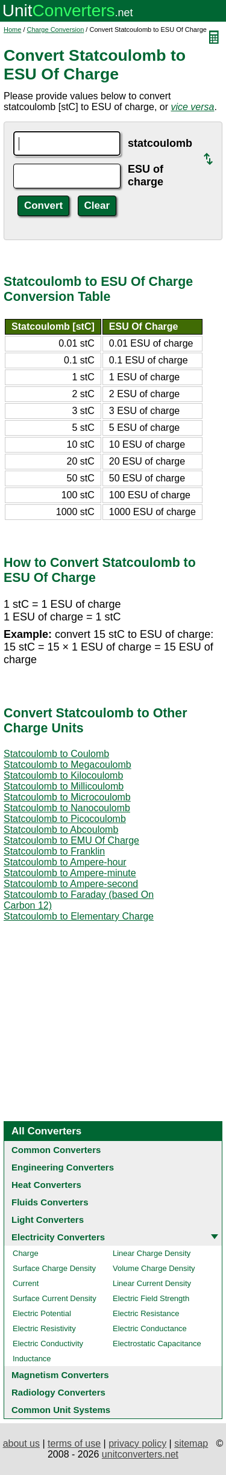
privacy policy (137, 1443)
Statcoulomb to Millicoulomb (64, 786)
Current (26, 1283)
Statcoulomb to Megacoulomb (67, 764)
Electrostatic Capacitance (157, 1343)
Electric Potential (42, 1313)
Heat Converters (46, 1185)
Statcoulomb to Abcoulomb (61, 829)
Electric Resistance (146, 1313)
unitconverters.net (140, 1454)
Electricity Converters (58, 1237)
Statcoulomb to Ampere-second (71, 884)
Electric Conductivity (48, 1343)
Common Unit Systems (60, 1410)
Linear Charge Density (151, 1253)
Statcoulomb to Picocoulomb (65, 819)
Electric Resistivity (44, 1328)
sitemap (191, 1443)
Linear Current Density (152, 1283)
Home (12, 29)
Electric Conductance (150, 1328)
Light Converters (47, 1219)
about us (21, 1443)
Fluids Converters (50, 1202)
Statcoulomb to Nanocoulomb (67, 808)
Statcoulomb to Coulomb (56, 754)
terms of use (74, 1443)
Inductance (32, 1358)
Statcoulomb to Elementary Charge (79, 916)
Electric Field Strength (151, 1298)
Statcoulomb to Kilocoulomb (63, 775)
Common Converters (56, 1150)
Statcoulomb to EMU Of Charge (71, 840)
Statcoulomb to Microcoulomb (67, 797)
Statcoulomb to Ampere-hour (65, 862)
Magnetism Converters (60, 1375)
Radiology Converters (58, 1392)
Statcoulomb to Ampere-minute (70, 873)
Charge (26, 1253)
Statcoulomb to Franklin (54, 851)
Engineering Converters (62, 1167)
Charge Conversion (55, 29)
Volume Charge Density (154, 1268)
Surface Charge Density (54, 1268)
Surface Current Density (54, 1298)
